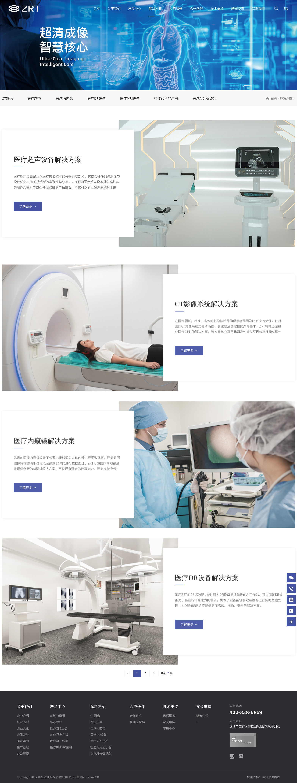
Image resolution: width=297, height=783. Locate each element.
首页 (97, 8)
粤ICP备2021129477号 (84, 777)
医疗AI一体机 (59, 741)
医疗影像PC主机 (61, 747)
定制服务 (169, 722)
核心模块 (56, 722)
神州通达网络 (271, 777)
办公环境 (23, 754)
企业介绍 (23, 716)
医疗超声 (34, 98)
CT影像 (7, 98)
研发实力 (23, 741)
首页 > (275, 98)
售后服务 (169, 716)
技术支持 (217, 8)
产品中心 (134, 8)
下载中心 (169, 729)
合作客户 (136, 716)
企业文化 (23, 729)
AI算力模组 (57, 716)
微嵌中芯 (202, 716)
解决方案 (155, 8)
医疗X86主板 (58, 729)
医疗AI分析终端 (204, 98)
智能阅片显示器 (166, 98)
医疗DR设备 (96, 98)
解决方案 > (286, 98)
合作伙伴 (196, 8)
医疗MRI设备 (130, 98)
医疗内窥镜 (64, 98)
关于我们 (114, 8)
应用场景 (176, 8)
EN (286, 8)
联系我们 (258, 8)
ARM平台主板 (59, 735)
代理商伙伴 (137, 722)
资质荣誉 (23, 735)
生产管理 (23, 747)
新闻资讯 (237, 8)
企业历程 (23, 722)
